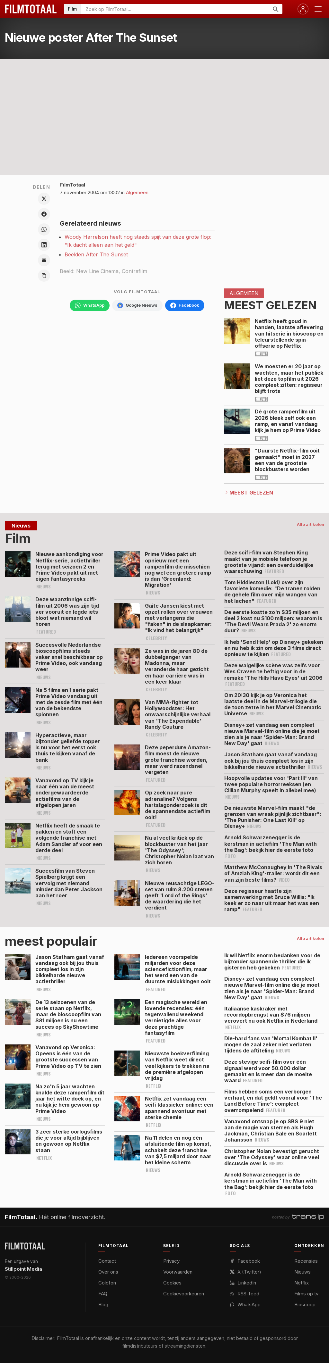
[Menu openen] (318, 9)
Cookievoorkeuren (183, 1294)
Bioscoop (305, 1304)
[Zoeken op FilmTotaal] (174, 9)
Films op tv (306, 1294)
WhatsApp (245, 1304)
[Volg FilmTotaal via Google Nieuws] (137, 305)
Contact (107, 1261)
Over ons (108, 1272)
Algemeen (137, 192)
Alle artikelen (310, 524)
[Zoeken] (275, 9)
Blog (103, 1304)
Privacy (171, 1261)
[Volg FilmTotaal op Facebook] (184, 305)
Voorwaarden (177, 1272)
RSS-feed (244, 1294)
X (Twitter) (245, 1272)
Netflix (301, 1283)
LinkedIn (243, 1283)
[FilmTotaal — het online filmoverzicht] (25, 1246)
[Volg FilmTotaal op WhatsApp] (90, 305)
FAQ (102, 1294)
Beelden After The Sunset (96, 254)
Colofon (107, 1283)
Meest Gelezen (251, 492)
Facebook (245, 1261)
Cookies (172, 1283)
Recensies (306, 1261)
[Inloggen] (303, 9)
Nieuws (302, 1272)
